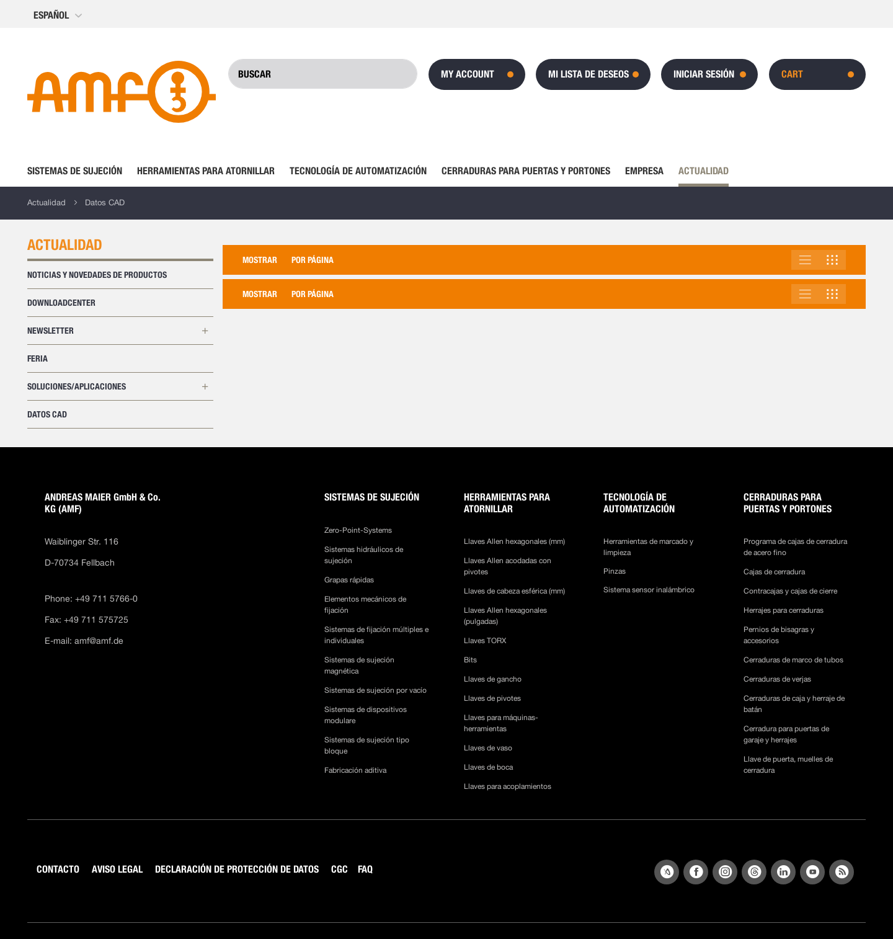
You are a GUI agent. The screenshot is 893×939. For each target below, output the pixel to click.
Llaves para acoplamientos (507, 786)
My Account (467, 74)
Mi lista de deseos (588, 74)
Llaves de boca (488, 767)
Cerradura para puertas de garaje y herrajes (786, 734)
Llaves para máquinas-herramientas (501, 723)
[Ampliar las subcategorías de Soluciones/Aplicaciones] (204, 387)
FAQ (365, 869)
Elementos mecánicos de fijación (365, 605)
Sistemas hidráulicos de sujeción (363, 555)
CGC (339, 869)
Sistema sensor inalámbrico (649, 589)
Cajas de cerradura (774, 571)
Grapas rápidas (349, 580)
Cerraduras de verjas (777, 679)
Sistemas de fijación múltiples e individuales (376, 635)
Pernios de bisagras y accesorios (779, 635)
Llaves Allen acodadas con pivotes (507, 566)
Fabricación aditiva (355, 770)
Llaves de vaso (488, 748)
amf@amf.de (98, 641)
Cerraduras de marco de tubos (793, 660)
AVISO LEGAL (117, 869)
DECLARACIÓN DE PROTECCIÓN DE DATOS (237, 869)
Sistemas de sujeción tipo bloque (366, 745)
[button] (59, 15)
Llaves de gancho (493, 679)
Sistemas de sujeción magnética (359, 665)
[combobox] (322, 74)
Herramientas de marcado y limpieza (648, 547)
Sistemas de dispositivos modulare (365, 715)
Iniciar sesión (703, 74)
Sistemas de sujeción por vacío (375, 690)
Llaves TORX (485, 640)
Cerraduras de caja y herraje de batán (794, 704)
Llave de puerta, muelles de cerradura (788, 765)
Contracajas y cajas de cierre (790, 591)
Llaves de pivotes (492, 698)
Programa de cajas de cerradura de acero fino (795, 547)
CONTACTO (58, 869)
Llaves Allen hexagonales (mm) (514, 541)
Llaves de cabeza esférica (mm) (514, 591)
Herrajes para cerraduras (784, 610)
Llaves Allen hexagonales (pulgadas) (505, 616)
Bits (471, 660)
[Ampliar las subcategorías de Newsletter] (204, 331)
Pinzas (614, 571)
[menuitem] (78, 171)
